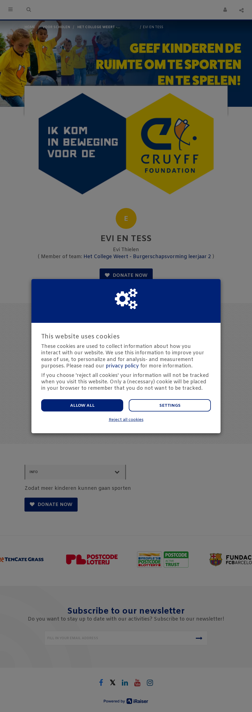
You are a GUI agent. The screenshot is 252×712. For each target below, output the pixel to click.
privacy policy (122, 366)
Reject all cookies (126, 420)
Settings (170, 405)
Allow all (82, 405)
